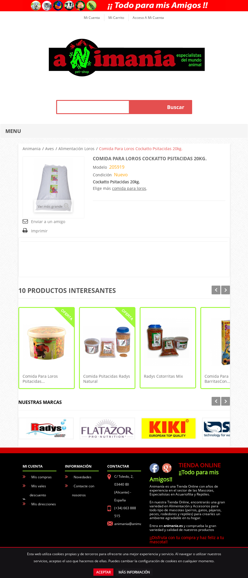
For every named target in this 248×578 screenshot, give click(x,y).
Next (225, 290)
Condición (102, 174)
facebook (154, 468)
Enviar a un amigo (48, 221)
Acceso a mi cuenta (148, 17)
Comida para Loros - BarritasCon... (223, 379)
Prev (216, 290)
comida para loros (129, 188)
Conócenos (82, 513)
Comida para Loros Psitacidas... (40, 379)
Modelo (100, 167)
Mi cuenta (92, 17)
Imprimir (39, 231)
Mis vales (38, 531)
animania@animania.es (132, 523)
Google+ (167, 468)
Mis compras (41, 477)
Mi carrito (116, 17)
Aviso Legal (82, 504)
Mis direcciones (43, 504)
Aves (49, 148)
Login (35, 540)
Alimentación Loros (76, 148)
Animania (32, 148)
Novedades (82, 477)
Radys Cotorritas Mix (163, 376)
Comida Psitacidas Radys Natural (106, 379)
